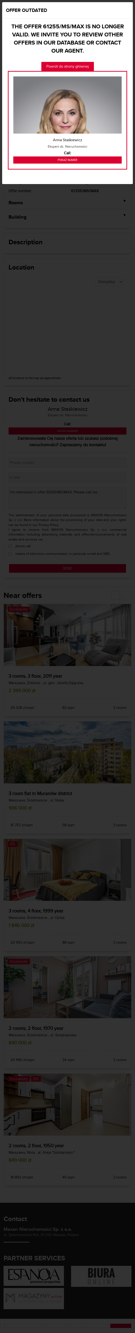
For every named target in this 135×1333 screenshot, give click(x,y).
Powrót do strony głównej (67, 66)
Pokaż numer (67, 160)
